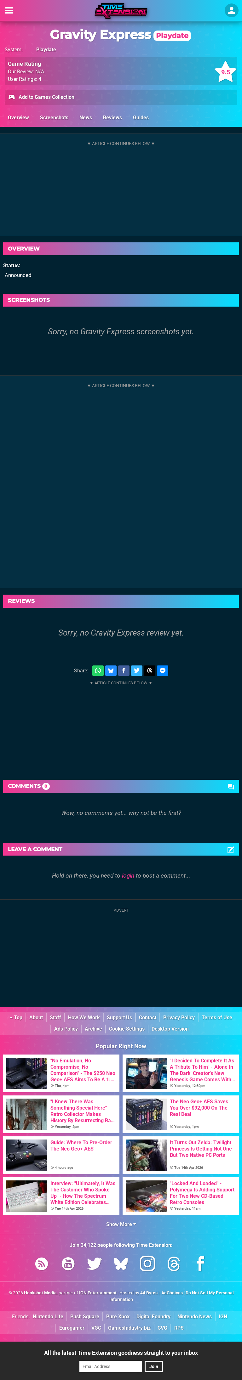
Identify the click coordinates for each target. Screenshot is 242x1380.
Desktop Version (170, 1029)
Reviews (112, 118)
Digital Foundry (153, 1317)
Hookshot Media (40, 1293)
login (128, 875)
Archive (93, 1029)
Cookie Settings (127, 1029)
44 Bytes (149, 1293)
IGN (223, 1317)
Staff (55, 1018)
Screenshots (54, 118)
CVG (162, 1328)
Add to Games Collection (41, 97)
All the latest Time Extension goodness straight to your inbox (121, 1352)
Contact (147, 1018)
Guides (141, 118)
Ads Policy (66, 1029)
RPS (179, 1328)
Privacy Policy (179, 1018)
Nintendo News (194, 1317)
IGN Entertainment (98, 1293)
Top (16, 1018)
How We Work (84, 1018)
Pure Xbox (118, 1317)
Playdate (46, 50)
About (36, 1018)
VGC (96, 1328)
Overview (18, 118)
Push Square (84, 1317)
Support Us (119, 1018)
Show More (121, 1224)
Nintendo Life (48, 1317)
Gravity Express (120, 34)
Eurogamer (71, 1328)
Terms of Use (217, 1018)
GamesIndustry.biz (129, 1328)
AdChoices (171, 1293)
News (85, 118)
